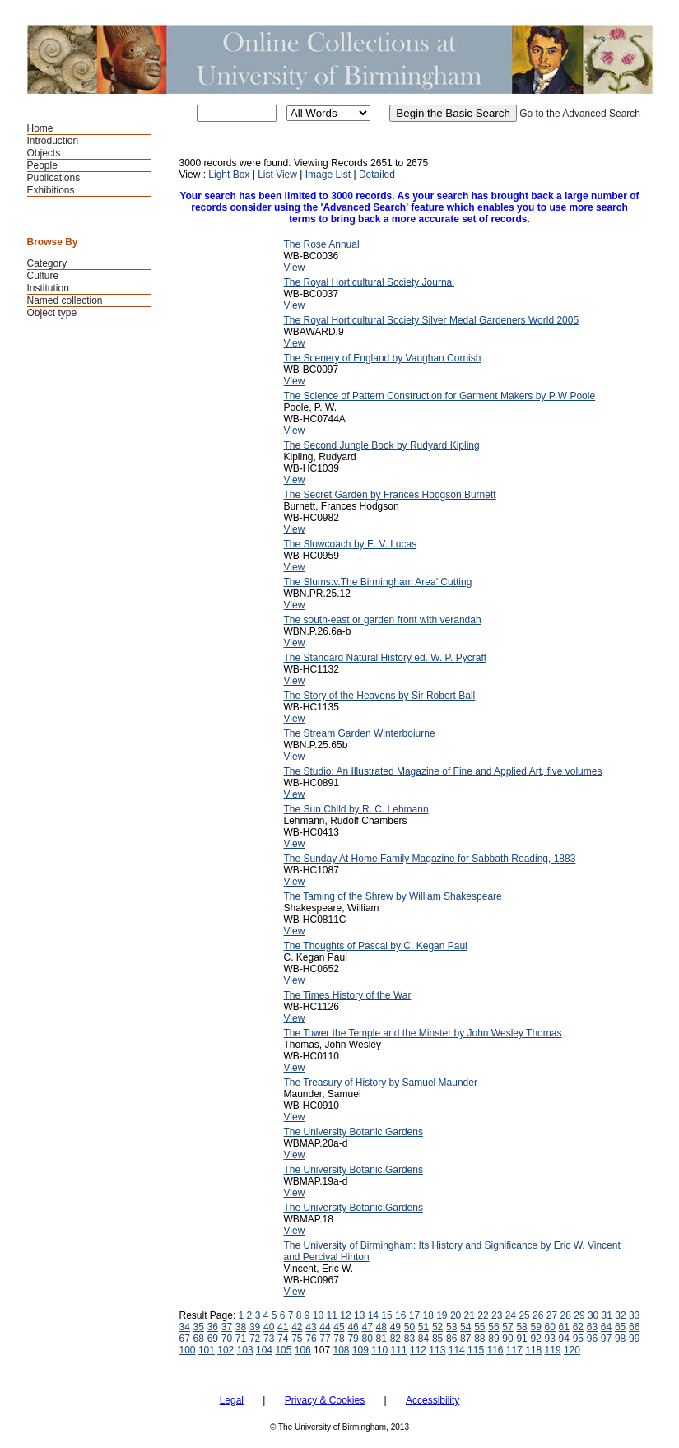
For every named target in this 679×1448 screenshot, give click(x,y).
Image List (328, 174)
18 (427, 1315)
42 (296, 1327)
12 (345, 1315)
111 (399, 1350)
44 (324, 1327)
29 (579, 1315)
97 (606, 1338)
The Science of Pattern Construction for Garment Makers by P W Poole (440, 396)
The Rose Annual (322, 244)
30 (593, 1315)
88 (479, 1338)
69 (212, 1338)
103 (245, 1350)
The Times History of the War (348, 995)
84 (423, 1338)
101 (206, 1350)
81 (381, 1338)
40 (268, 1327)
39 (254, 1327)
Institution (48, 288)
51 (423, 1327)
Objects (44, 153)
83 (409, 1338)
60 (550, 1327)
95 (578, 1338)
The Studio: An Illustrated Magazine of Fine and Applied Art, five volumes (443, 771)
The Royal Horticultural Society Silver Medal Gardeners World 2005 (431, 320)
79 (352, 1338)
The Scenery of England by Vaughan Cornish (382, 358)
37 (226, 1327)
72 (254, 1338)
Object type (52, 313)
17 (414, 1315)
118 (533, 1350)
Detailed (377, 174)
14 (373, 1315)
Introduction (53, 141)
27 (551, 1315)
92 (535, 1338)
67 (184, 1338)
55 (479, 1327)
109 (360, 1350)
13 (359, 1315)
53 (451, 1327)
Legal (232, 1400)
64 (606, 1327)
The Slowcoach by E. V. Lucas (350, 544)
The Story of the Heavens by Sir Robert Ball (380, 695)
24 (510, 1315)
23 (496, 1315)
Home (40, 128)
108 (341, 1350)
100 (187, 1350)
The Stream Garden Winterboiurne (359, 733)
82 (395, 1338)
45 (338, 1327)
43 (310, 1327)
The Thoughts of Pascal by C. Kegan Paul (375, 946)
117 (514, 1350)
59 (535, 1327)
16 (400, 1315)
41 (282, 1327)
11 (332, 1315)
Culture (43, 276)
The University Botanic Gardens (353, 1132)
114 (457, 1350)
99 (634, 1338)
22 (482, 1315)
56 (493, 1327)
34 (184, 1327)
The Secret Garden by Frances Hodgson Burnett (390, 495)
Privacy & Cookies (325, 1400)
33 (634, 1315)
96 (592, 1338)
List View (277, 174)
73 (268, 1338)
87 (465, 1338)
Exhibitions (51, 190)
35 (198, 1327)
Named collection (65, 300)
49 (395, 1327)
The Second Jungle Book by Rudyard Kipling (382, 445)
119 (553, 1350)
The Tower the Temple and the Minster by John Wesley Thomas (423, 1033)
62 (578, 1327)
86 (451, 1338)
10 (318, 1315)
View (294, 267)
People (42, 165)
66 (634, 1327)
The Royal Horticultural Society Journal (369, 282)
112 (418, 1350)
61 (564, 1327)
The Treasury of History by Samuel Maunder (380, 1082)
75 (296, 1338)
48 (381, 1327)
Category (47, 263)
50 (409, 1327)
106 (303, 1350)
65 (620, 1327)
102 (225, 1350)
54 (465, 1327)
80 (367, 1338)
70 (226, 1338)
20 (455, 1315)
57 (507, 1327)
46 (352, 1327)
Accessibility (432, 1400)
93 (550, 1338)
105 (283, 1350)
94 (564, 1338)
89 (493, 1338)
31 (607, 1315)
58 (521, 1327)
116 (494, 1350)
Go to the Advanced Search (579, 113)
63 (592, 1327)
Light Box (228, 174)
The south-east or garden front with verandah (382, 620)
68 (198, 1338)
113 (437, 1350)
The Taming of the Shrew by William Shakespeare (393, 896)
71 (240, 1338)
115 (475, 1350)
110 (379, 1350)
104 (264, 1350)
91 (521, 1338)
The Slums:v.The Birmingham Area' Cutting (378, 582)
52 (437, 1327)
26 (538, 1315)
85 (437, 1338)
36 (212, 1327)
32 (620, 1315)
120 (572, 1350)
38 (240, 1327)
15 (386, 1315)
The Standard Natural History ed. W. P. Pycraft (385, 657)
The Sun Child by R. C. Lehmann (356, 809)
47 (367, 1327)
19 (441, 1315)
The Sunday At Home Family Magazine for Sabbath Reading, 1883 (430, 858)
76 (310, 1338)
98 (620, 1338)
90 (507, 1338)
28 (565, 1315)
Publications (54, 178)
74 (282, 1338)
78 (338, 1338)
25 (524, 1315)
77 (324, 1338)
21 (469, 1315)
